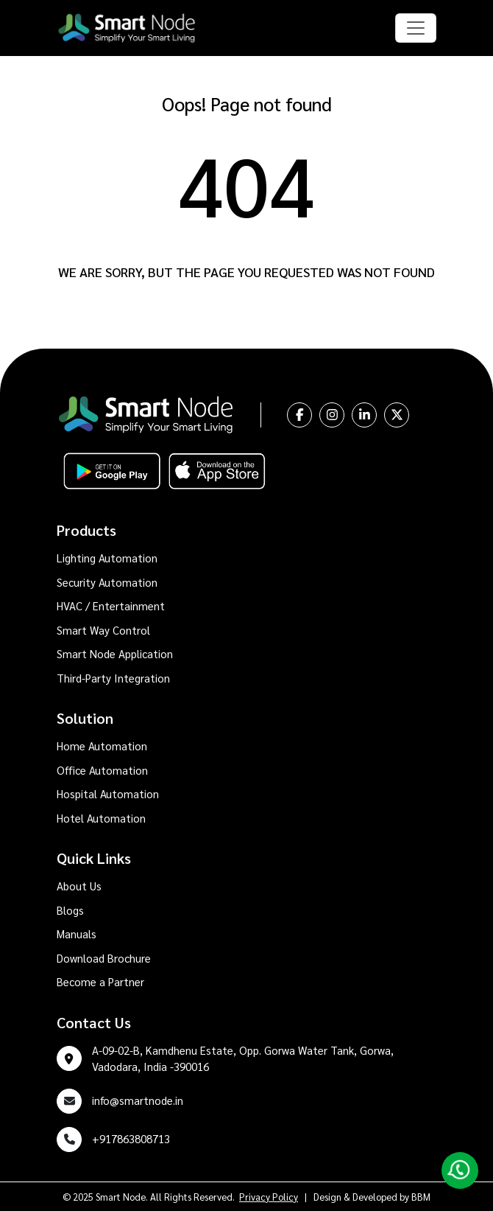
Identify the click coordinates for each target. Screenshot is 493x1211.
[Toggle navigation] (415, 28)
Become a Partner (100, 981)
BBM (420, 1196)
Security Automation (107, 582)
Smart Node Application (115, 653)
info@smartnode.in (137, 1100)
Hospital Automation (108, 793)
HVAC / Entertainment (111, 605)
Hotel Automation (101, 818)
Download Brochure (104, 958)
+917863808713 (131, 1138)
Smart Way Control (103, 630)
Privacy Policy (268, 1196)
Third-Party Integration (113, 678)
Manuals (76, 933)
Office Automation (102, 770)
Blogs (70, 910)
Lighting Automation (107, 558)
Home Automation (102, 746)
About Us (79, 886)
